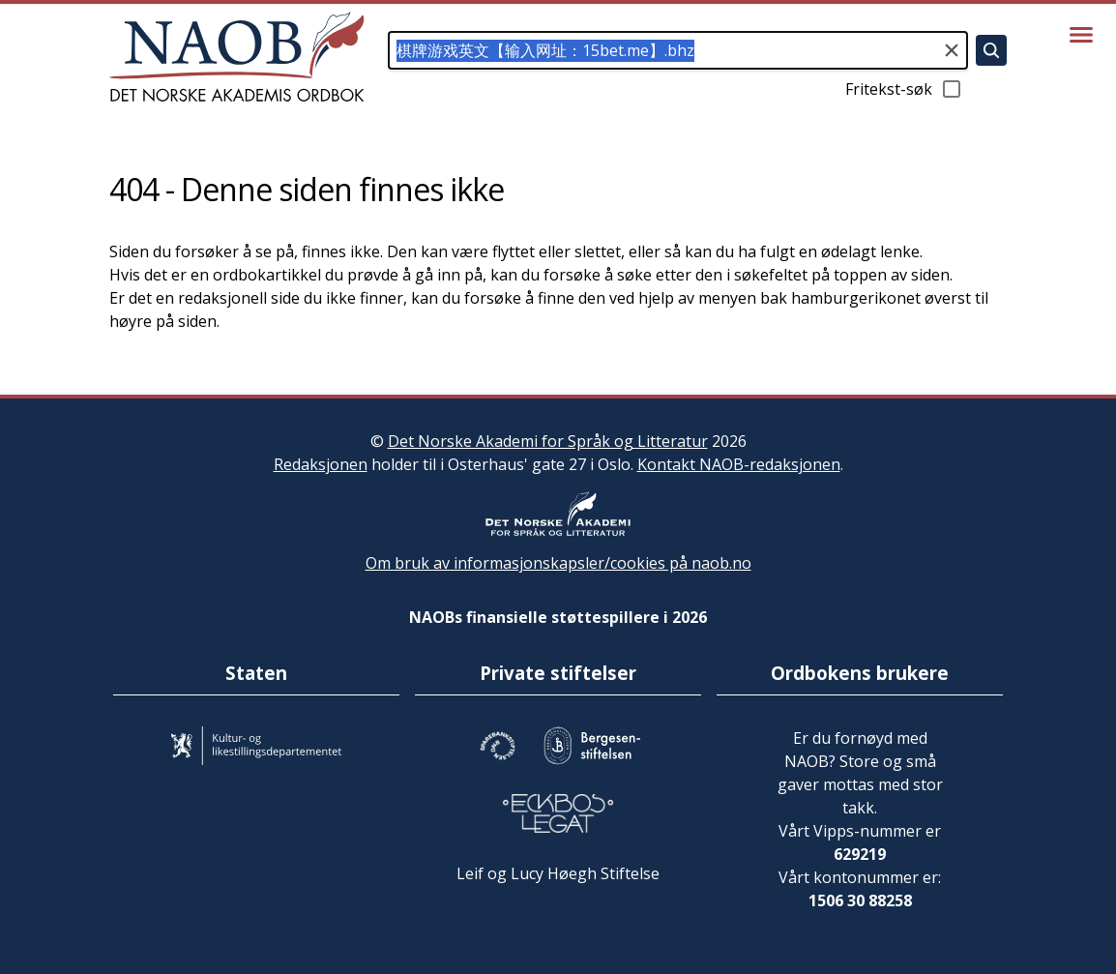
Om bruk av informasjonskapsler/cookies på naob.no (558, 563)
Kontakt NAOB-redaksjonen (738, 464)
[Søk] (991, 50)
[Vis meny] (1081, 35)
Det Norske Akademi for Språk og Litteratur (548, 441)
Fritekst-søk (904, 89)
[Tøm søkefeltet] (951, 50)
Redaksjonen (320, 464)
